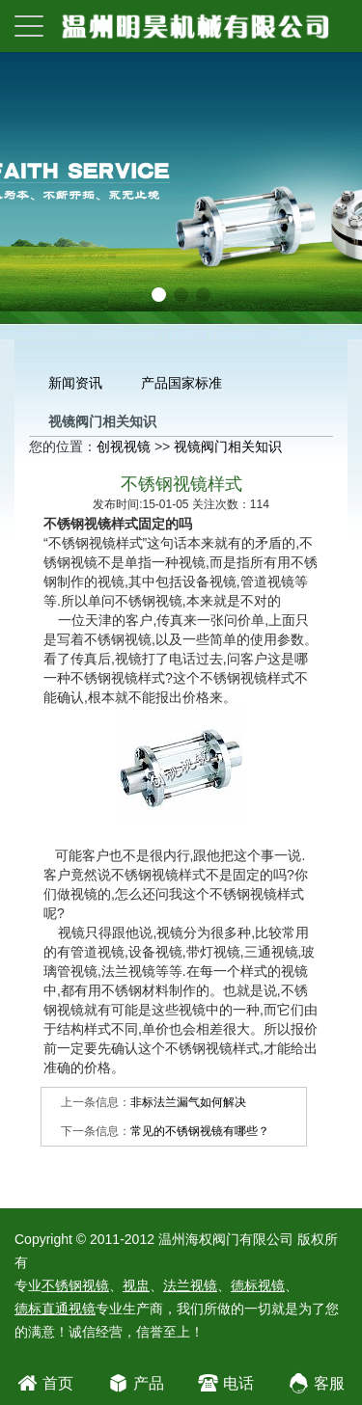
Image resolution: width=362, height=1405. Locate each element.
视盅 (136, 1285)
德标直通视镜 (55, 1308)
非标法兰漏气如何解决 (188, 1102)
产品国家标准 (181, 383)
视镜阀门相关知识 (228, 446)
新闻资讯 (75, 383)
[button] (159, 294)
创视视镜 (124, 446)
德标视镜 (258, 1285)
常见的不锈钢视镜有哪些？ (199, 1131)
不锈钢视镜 (75, 1285)
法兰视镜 (190, 1285)
